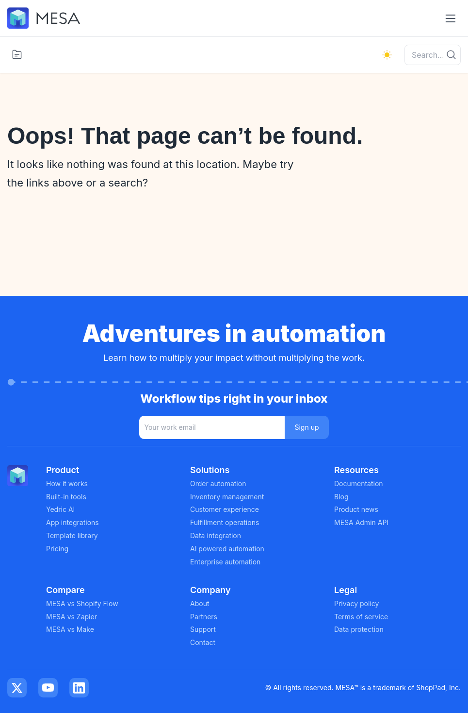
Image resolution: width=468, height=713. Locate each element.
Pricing (57, 548)
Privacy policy (356, 603)
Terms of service (361, 616)
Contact (202, 642)
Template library (72, 535)
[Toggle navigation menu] (450, 18)
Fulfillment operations (224, 522)
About (199, 603)
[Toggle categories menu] (17, 54)
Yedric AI (60, 509)
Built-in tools (66, 496)
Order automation (218, 483)
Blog (341, 496)
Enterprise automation (225, 562)
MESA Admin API (361, 522)
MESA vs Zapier (71, 616)
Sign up (306, 427)
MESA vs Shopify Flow (82, 603)
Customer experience (224, 509)
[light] (387, 55)
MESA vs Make (70, 629)
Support (203, 629)
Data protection (359, 629)
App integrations (72, 522)
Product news (356, 509)
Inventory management (227, 496)
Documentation (358, 483)
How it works (67, 483)
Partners (203, 616)
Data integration (215, 535)
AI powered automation (227, 548)
